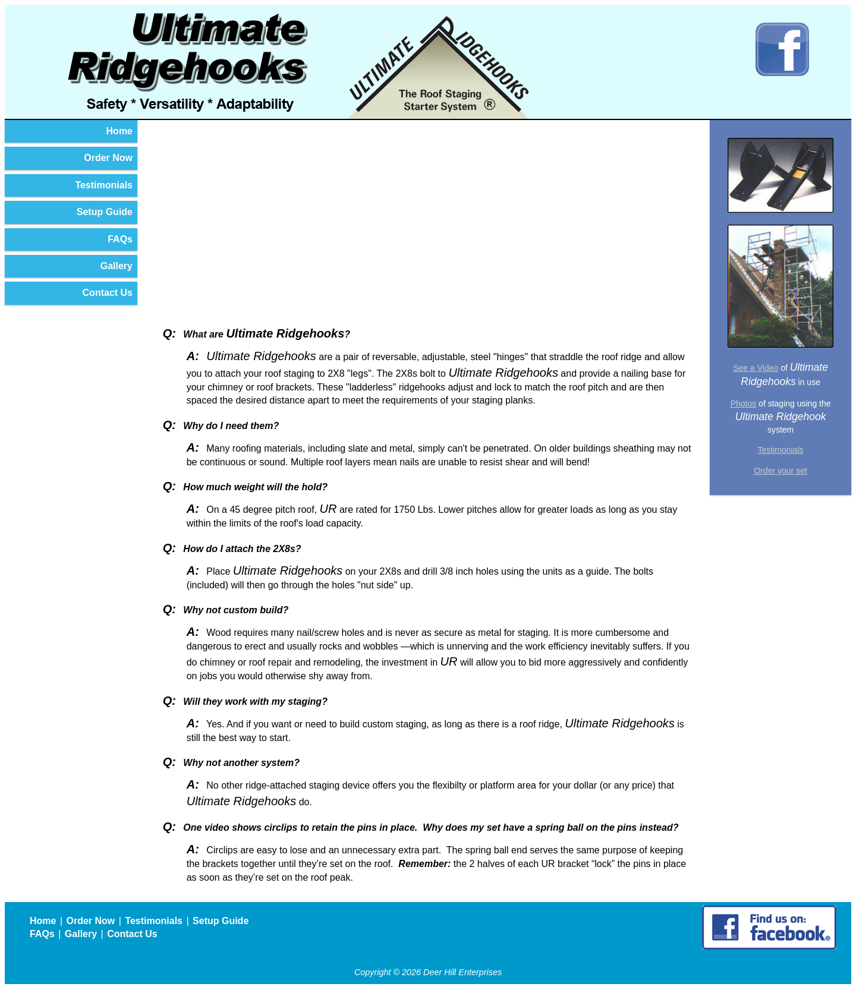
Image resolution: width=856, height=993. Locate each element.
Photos (744, 403)
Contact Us (108, 293)
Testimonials (104, 185)
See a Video (755, 368)
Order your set (780, 470)
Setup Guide (105, 212)
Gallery (116, 266)
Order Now (108, 158)
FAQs (120, 239)
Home (119, 131)
